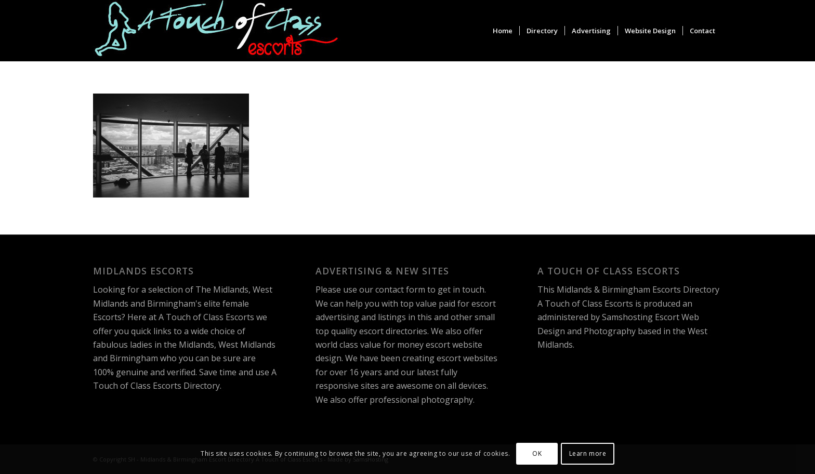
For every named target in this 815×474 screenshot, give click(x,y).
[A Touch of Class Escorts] (216, 30)
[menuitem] (502, 30)
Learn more (588, 453)
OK (537, 453)
